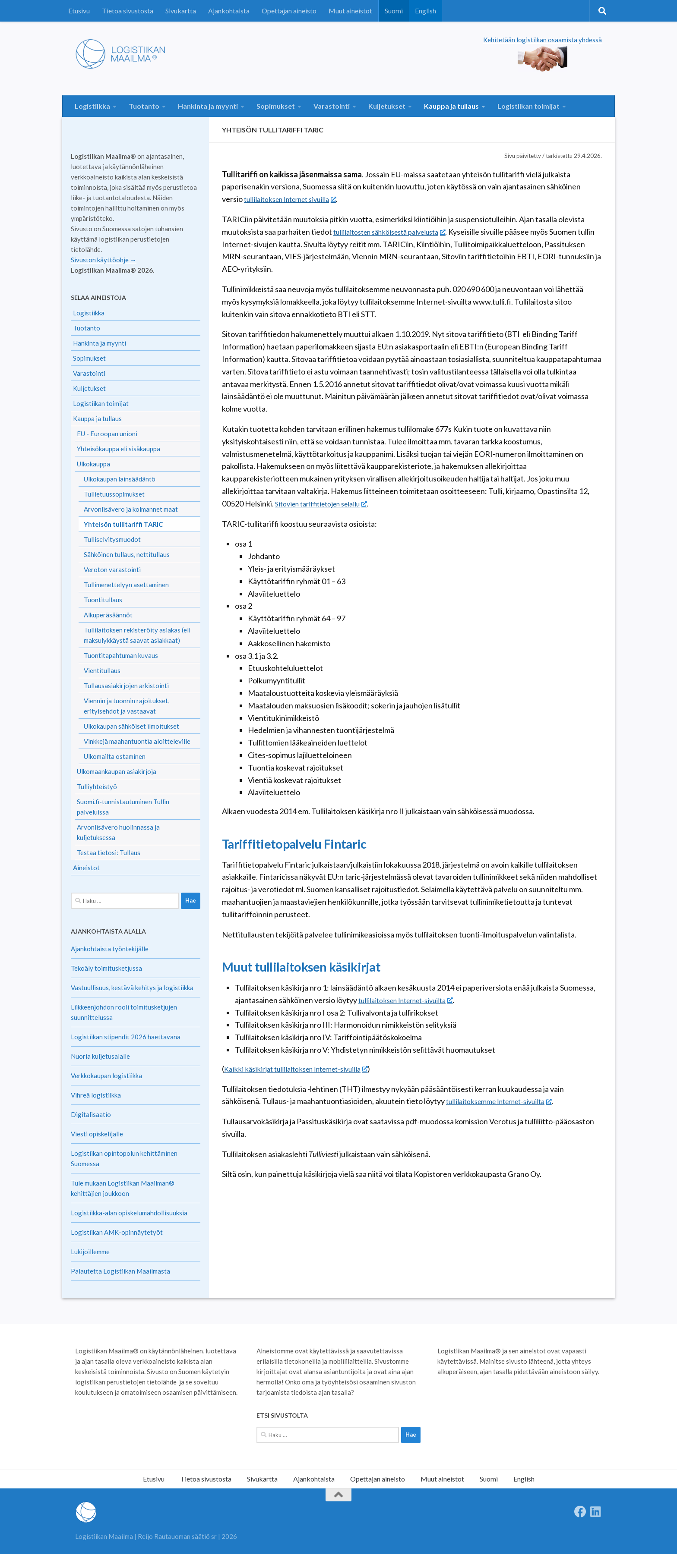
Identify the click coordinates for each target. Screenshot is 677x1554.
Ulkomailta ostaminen (115, 756)
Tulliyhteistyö (97, 786)
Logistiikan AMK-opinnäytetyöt (117, 1232)
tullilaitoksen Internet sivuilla (296, 199)
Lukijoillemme (90, 1251)
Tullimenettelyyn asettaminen (126, 584)
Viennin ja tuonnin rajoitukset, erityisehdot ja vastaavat (126, 706)
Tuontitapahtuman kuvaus (121, 655)
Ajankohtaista (229, 10)
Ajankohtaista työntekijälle (110, 949)
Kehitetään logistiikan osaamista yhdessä (542, 40)
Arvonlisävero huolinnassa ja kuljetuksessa (118, 832)
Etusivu (79, 10)
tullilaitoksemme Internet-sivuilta (505, 1101)
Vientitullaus (102, 670)
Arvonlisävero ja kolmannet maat (131, 509)
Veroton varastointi (112, 569)
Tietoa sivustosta (127, 10)
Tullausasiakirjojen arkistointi (126, 685)
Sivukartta (180, 10)
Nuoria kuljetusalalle (100, 1056)
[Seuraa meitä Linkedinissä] (596, 1512)
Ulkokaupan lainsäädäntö (119, 479)
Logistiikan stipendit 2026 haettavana (125, 1037)
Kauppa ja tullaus (451, 106)
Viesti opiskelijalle (97, 1134)
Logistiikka (92, 106)
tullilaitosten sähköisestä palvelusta (396, 231)
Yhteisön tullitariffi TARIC (123, 524)
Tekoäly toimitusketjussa (106, 968)
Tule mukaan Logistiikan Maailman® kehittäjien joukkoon (122, 1188)
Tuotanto (144, 106)
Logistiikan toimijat (528, 106)
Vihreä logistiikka (96, 1095)
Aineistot (86, 867)
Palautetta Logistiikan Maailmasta (120, 1271)
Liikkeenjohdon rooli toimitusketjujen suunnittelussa (124, 1012)
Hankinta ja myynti (208, 106)
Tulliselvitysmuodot (112, 539)
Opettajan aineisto (289, 10)
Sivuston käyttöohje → (103, 260)
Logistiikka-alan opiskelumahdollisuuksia (129, 1213)
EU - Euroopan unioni (107, 433)
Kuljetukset (386, 106)
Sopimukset (275, 106)
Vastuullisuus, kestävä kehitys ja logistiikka (132, 987)
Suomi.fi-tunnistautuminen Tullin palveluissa (123, 807)
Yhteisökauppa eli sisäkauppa (118, 449)
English (425, 10)
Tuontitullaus (103, 600)
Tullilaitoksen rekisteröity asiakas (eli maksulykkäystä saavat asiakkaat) (137, 635)
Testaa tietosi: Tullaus (108, 852)
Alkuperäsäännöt (108, 615)
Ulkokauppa (93, 464)
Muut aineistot (350, 10)
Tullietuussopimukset (114, 494)
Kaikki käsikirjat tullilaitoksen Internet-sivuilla (303, 1068)
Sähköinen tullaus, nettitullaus (127, 554)
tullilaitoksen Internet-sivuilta (411, 1000)
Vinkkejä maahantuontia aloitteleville (137, 741)
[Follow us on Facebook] (580, 1512)
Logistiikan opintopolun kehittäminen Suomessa (124, 1158)
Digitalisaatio (91, 1114)
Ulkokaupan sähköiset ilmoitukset (131, 726)
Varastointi (331, 106)
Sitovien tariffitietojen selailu (327, 503)
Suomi (394, 10)
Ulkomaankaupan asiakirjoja (116, 771)
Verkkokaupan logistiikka (106, 1075)
